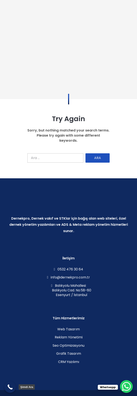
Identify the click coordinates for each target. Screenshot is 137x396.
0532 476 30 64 (68, 269)
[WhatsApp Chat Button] (126, 386)
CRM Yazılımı (68, 361)
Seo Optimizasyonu (68, 345)
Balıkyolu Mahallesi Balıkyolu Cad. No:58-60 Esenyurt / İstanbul (68, 290)
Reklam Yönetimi (68, 337)
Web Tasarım (68, 329)
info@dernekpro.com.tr (68, 277)
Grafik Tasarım (68, 353)
